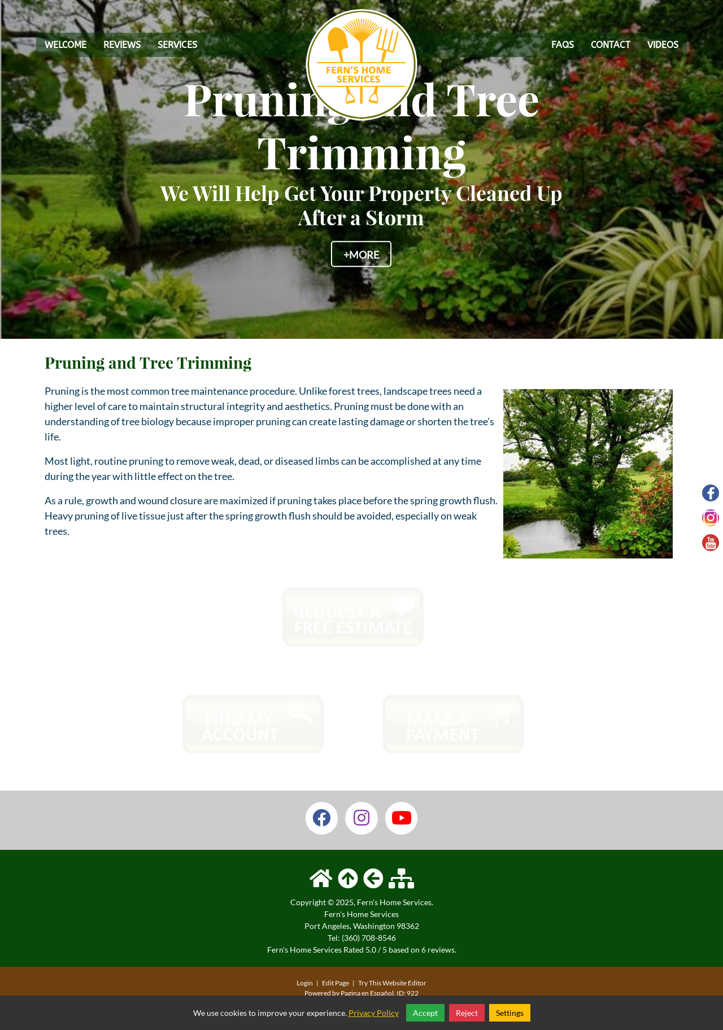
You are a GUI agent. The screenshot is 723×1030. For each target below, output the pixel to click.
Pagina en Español (367, 993)
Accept (425, 1013)
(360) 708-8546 (369, 937)
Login (305, 983)
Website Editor (404, 983)
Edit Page (336, 983)
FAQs (562, 45)
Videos (662, 45)
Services (177, 45)
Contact (610, 45)
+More (361, 254)
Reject (467, 1013)
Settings (510, 1013)
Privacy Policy (374, 1013)
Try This (369, 983)
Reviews (122, 45)
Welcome (65, 45)
